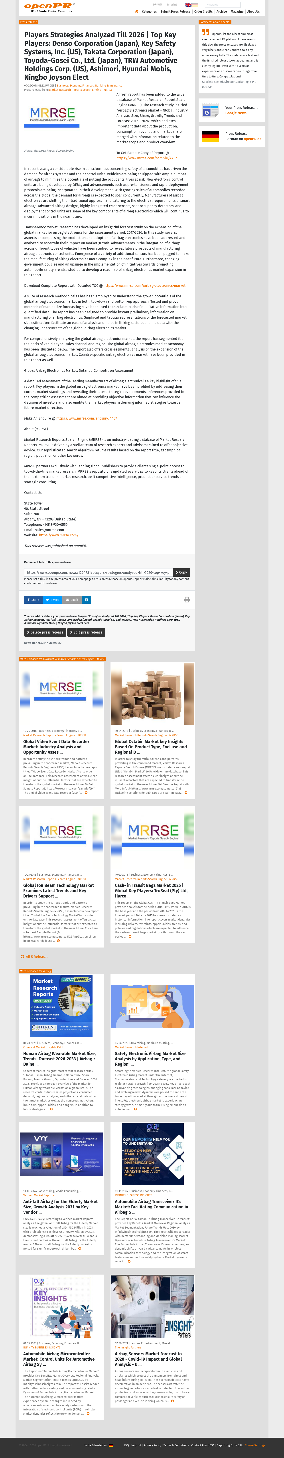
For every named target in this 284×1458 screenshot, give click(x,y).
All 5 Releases (33, 957)
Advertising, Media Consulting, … (151, 1043)
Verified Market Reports (38, 1195)
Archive (222, 11)
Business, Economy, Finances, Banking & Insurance (89, 85)
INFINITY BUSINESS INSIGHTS (133, 1195)
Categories (149, 11)
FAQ (126, 1445)
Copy (181, 572)
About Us (253, 11)
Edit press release (86, 632)
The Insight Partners (128, 1347)
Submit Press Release (176, 11)
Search (250, 5)
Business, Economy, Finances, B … (60, 730)
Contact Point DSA (202, 1445)
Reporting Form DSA (230, 1445)
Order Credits (203, 11)
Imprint (172, 4)
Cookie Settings (255, 1445)
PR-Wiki (158, 4)
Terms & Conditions (176, 1445)
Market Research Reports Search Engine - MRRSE (80, 89)
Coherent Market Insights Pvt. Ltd (45, 1047)
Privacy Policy (152, 1445)
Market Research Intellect (131, 1047)
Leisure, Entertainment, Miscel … (151, 1343)
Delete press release (45, 632)
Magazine (237, 11)
